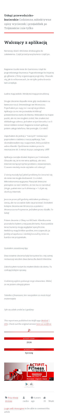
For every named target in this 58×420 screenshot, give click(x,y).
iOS (5, 324)
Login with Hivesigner (14, 408)
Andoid (45, 320)
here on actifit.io (43, 324)
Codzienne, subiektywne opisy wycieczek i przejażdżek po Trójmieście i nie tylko (27, 22)
